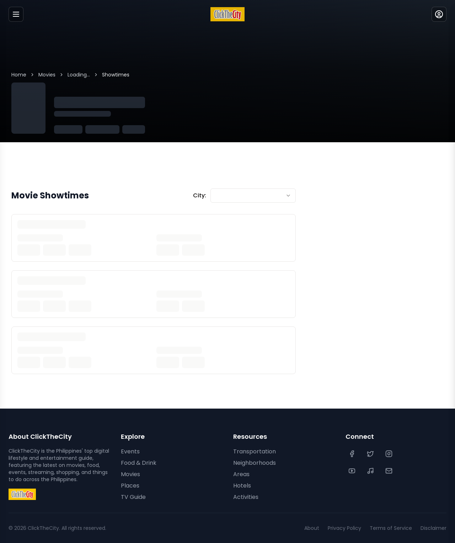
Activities (245, 497)
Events (130, 451)
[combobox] (253, 195)
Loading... (79, 74)
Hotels (242, 485)
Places (130, 485)
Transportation (254, 451)
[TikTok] (371, 470)
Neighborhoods (254, 463)
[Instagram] (389, 453)
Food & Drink (138, 463)
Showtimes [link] (115, 74)
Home (18, 74)
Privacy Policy (344, 528)
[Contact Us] (389, 470)
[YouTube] (353, 470)
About (311, 528)
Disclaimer (433, 528)
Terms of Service (391, 528)
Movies (46, 74)
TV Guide (133, 497)
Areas (241, 474)
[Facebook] (353, 453)
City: (199, 195)
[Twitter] (371, 453)
